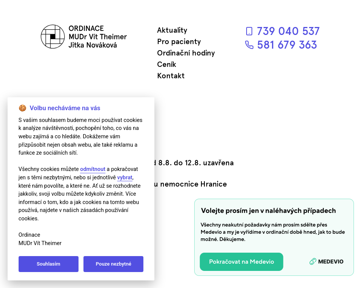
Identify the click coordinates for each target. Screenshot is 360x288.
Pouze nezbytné (114, 264)
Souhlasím (48, 264)
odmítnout (92, 169)
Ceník (166, 64)
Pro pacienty (179, 41)
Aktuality (172, 30)
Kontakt (171, 75)
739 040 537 (282, 31)
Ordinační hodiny (186, 52)
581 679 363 (281, 44)
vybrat (124, 177)
